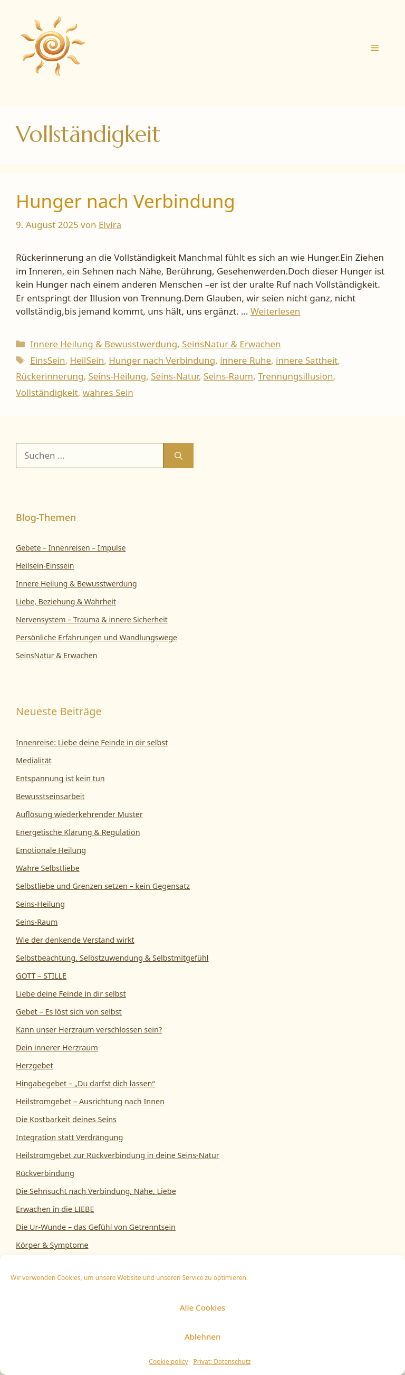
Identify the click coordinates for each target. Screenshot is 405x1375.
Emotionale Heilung (51, 850)
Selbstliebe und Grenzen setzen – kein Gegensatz (103, 886)
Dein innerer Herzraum (57, 1047)
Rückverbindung (45, 1173)
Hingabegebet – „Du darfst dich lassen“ (85, 1083)
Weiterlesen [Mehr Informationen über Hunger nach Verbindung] (275, 311)
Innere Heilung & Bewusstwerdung (103, 344)
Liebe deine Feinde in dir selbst (71, 994)
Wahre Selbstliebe (48, 868)
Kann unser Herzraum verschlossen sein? (89, 1030)
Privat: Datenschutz (222, 1361)
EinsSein (47, 360)
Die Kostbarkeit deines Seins (66, 1119)
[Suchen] (178, 455)
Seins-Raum (228, 376)
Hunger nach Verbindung (125, 200)
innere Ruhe (245, 360)
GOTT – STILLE (41, 976)
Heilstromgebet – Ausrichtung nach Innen (90, 1101)
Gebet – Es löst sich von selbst (69, 1012)
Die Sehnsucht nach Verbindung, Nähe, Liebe (96, 1191)
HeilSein (87, 360)
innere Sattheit (307, 360)
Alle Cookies (203, 1307)
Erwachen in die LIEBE (55, 1209)
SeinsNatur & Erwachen (231, 344)
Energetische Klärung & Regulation (78, 832)
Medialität (34, 760)
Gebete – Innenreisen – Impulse (71, 548)
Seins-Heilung (117, 376)
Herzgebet (34, 1065)
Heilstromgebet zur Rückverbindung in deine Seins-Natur (117, 1155)
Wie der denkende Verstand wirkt (75, 940)
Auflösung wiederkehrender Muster (79, 814)
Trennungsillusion (295, 376)
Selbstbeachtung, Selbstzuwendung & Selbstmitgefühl (112, 958)
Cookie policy (168, 1361)
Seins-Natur (175, 376)
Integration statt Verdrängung (69, 1137)
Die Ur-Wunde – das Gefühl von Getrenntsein (96, 1227)
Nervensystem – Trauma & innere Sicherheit (92, 619)
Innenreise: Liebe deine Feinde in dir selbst (92, 742)
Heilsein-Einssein (45, 566)
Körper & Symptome (52, 1245)
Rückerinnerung (49, 376)
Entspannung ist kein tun (60, 778)
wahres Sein (108, 392)
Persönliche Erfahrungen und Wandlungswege (96, 637)
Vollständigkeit (47, 392)
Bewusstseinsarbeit (50, 796)
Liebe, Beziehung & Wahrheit (66, 601)
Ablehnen (203, 1336)
